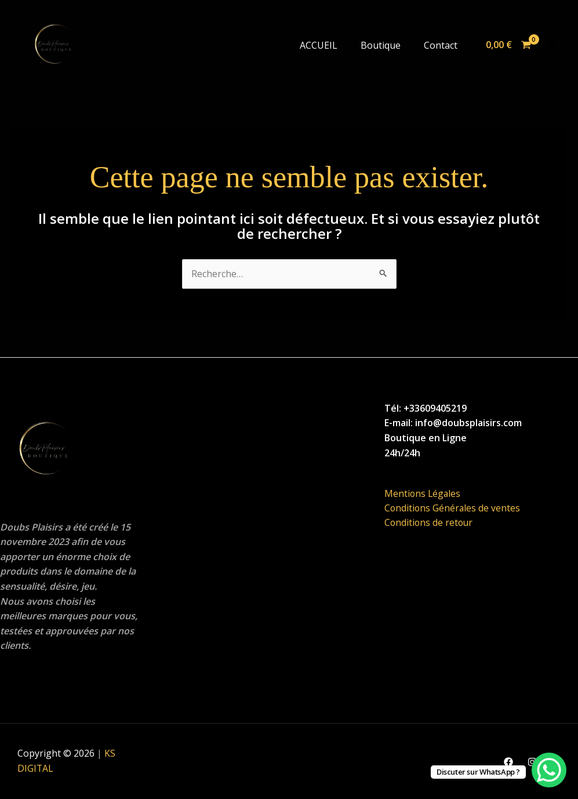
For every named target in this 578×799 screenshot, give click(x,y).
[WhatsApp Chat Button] (549, 770)
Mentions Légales (423, 493)
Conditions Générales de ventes (453, 508)
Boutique (381, 45)
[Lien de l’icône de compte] (552, 45)
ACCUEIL (318, 45)
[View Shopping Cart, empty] (508, 45)
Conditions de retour (429, 523)
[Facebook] (508, 762)
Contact (440, 45)
